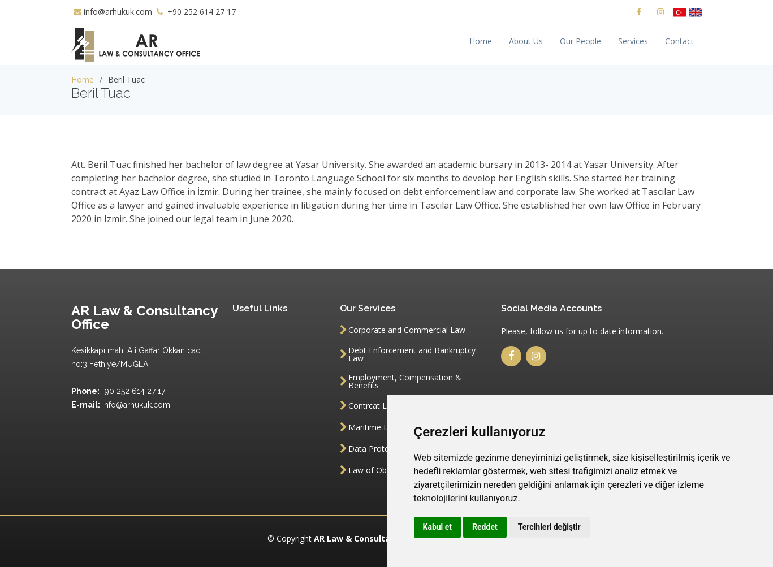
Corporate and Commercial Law (406, 330)
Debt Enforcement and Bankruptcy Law (412, 354)
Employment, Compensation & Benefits (404, 381)
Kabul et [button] (437, 526)
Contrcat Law (373, 406)
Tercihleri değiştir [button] (549, 526)
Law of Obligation (380, 470)
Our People (580, 41)
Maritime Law (373, 427)
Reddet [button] (485, 526)
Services (633, 41)
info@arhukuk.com (118, 11)
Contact (679, 41)
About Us (526, 41)
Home (480, 41)
